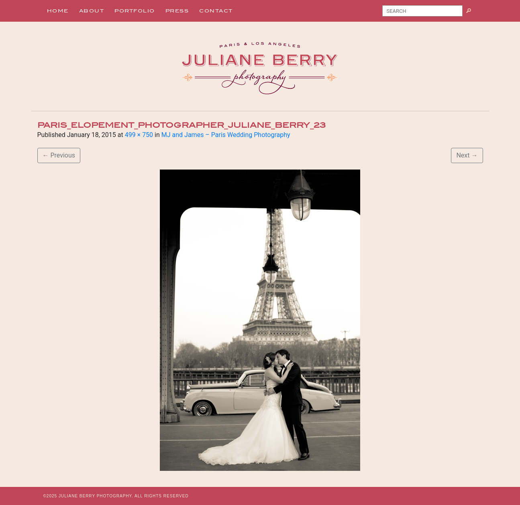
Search (471, 12)
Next (466, 155)
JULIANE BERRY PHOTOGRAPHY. (96, 496)
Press (177, 11)
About (91, 11)
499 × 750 (139, 135)
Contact (216, 11)
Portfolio (134, 11)
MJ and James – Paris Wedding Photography (225, 135)
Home (58, 11)
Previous (59, 155)
